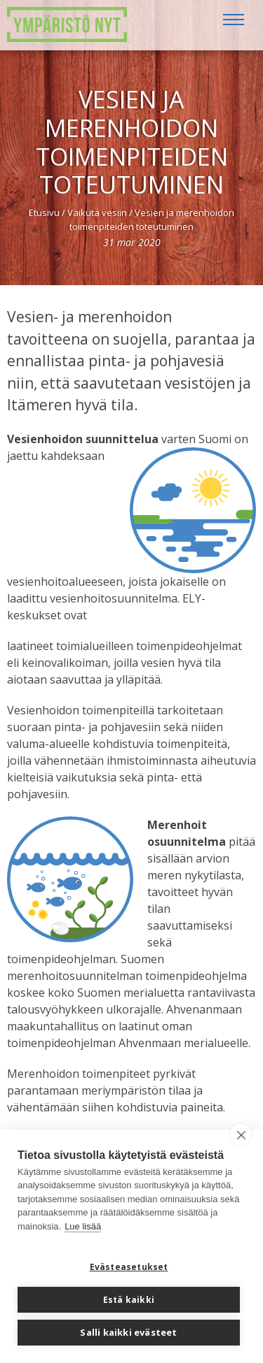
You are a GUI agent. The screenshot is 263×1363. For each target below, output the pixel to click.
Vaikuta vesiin (97, 212)
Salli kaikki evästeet (128, 1332)
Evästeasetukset (129, 1267)
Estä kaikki (128, 1300)
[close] (240, 1134)
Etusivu (44, 212)
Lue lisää (83, 1226)
